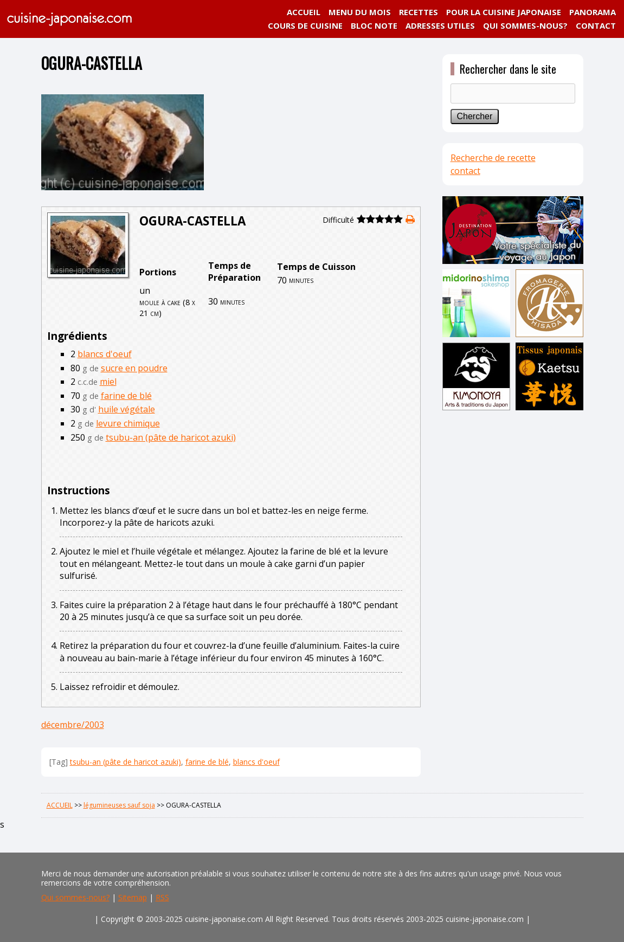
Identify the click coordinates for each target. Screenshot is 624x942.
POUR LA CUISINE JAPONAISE (503, 12)
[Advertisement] (512, 583)
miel (108, 382)
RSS (162, 897)
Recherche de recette (493, 158)
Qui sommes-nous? (75, 897)
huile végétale (126, 409)
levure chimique (128, 423)
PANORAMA (592, 12)
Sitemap (132, 897)
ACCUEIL (303, 12)
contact (465, 171)
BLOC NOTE (374, 25)
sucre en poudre (134, 368)
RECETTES (418, 12)
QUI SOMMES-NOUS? (525, 25)
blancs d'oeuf (105, 354)
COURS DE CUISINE (305, 25)
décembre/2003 (72, 725)
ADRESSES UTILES (440, 25)
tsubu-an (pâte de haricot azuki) (171, 437)
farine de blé (126, 396)
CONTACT (596, 25)
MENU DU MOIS (360, 12)
